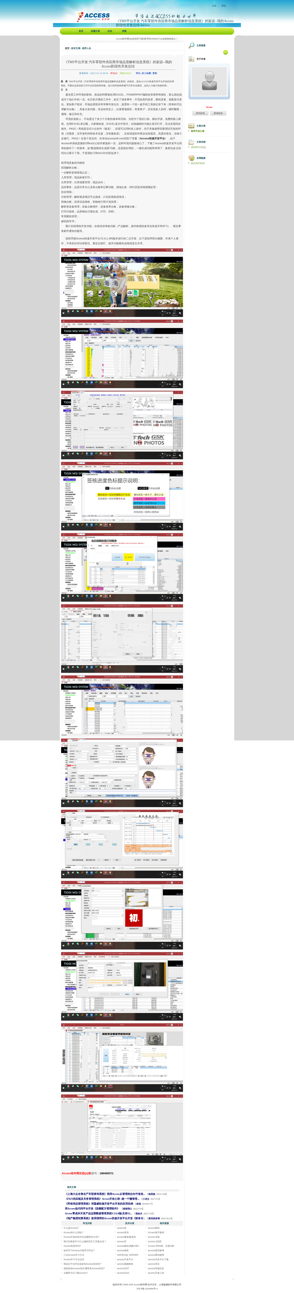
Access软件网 (140, 1284)
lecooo (209, 107)
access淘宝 (153, 1264)
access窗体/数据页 (126, 1237)
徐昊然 (151, 1194)
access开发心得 (156, 1273)
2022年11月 (197, 147)
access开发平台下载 (158, 1259)
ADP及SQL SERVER (127, 1255)
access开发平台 (125, 1259)
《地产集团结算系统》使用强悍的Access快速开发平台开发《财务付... (105, 1218)
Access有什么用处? (73, 1232)
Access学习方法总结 (74, 1259)
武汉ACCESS (198, 163)
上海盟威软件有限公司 (170, 1284)
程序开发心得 (197, 131)
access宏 (121, 1241)
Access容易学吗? (72, 1246)
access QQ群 (154, 1241)
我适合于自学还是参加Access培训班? (82, 1264)
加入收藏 (146, 73)
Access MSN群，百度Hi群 (161, 1246)
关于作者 (201, 59)
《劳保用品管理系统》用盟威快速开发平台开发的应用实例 (99, 1203)
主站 (214, 5)
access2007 (123, 1268)
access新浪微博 (156, 1250)
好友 (110, 31)
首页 (81, 31)
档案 (124, 31)
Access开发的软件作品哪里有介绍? (81, 1237)
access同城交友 (156, 1268)
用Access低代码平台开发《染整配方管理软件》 (92, 1208)
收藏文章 (95, 31)
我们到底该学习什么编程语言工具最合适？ (85, 1241)
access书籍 (153, 1237)
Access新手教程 (156, 1232)
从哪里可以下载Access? (76, 1273)
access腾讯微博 (156, 1255)
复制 (154, 73)
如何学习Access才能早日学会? (79, 1250)
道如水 (139, 1213)
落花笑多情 (154, 1218)
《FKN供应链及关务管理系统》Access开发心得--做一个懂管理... (102, 1198)
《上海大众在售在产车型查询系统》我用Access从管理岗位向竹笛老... (105, 1194)
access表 (121, 1228)
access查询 (123, 1232)
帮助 (223, 5)
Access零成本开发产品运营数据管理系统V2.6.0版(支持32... (98, 1213)
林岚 (138, 1204)
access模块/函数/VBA (128, 1246)
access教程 (153, 1228)
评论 (138, 73)
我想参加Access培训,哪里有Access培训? (84, 1268)
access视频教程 (125, 1264)
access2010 (123, 1273)
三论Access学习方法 (74, 1255)
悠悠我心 (127, 1208)
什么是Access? (71, 1228)
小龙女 (146, 1199)
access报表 (123, 1250)
